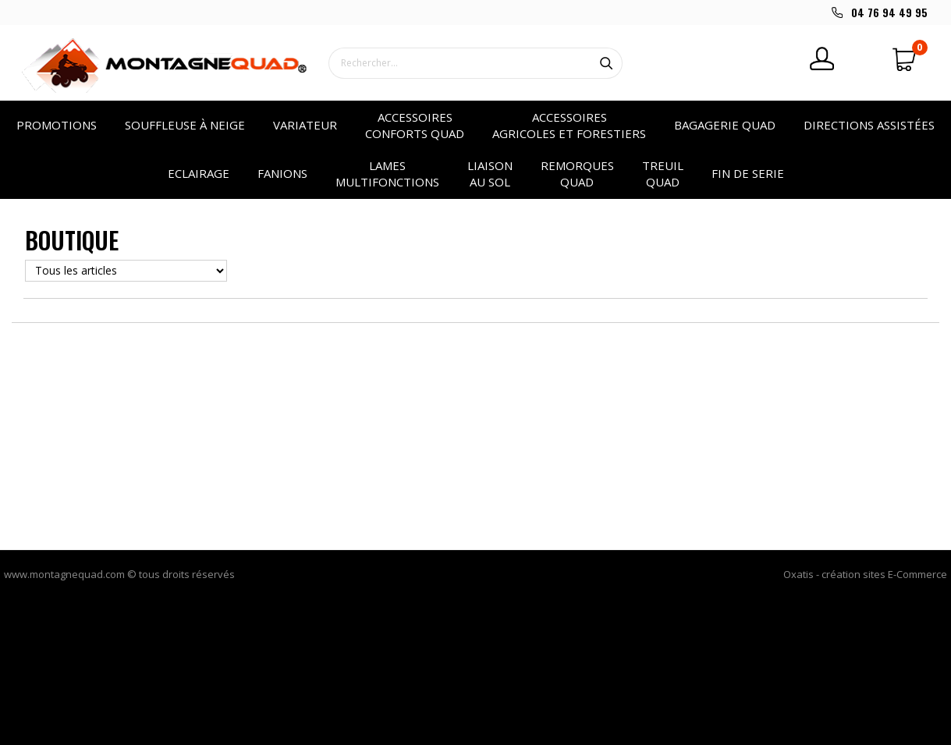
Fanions (282, 173)
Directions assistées (869, 125)
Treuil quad (662, 174)
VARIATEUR (305, 125)
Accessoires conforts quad (414, 125)
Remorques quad (577, 174)
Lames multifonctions (387, 174)
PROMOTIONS (56, 125)
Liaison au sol (490, 174)
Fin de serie (747, 173)
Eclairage (198, 173)
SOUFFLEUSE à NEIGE (185, 125)
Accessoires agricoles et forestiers (569, 125)
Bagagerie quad (724, 125)
